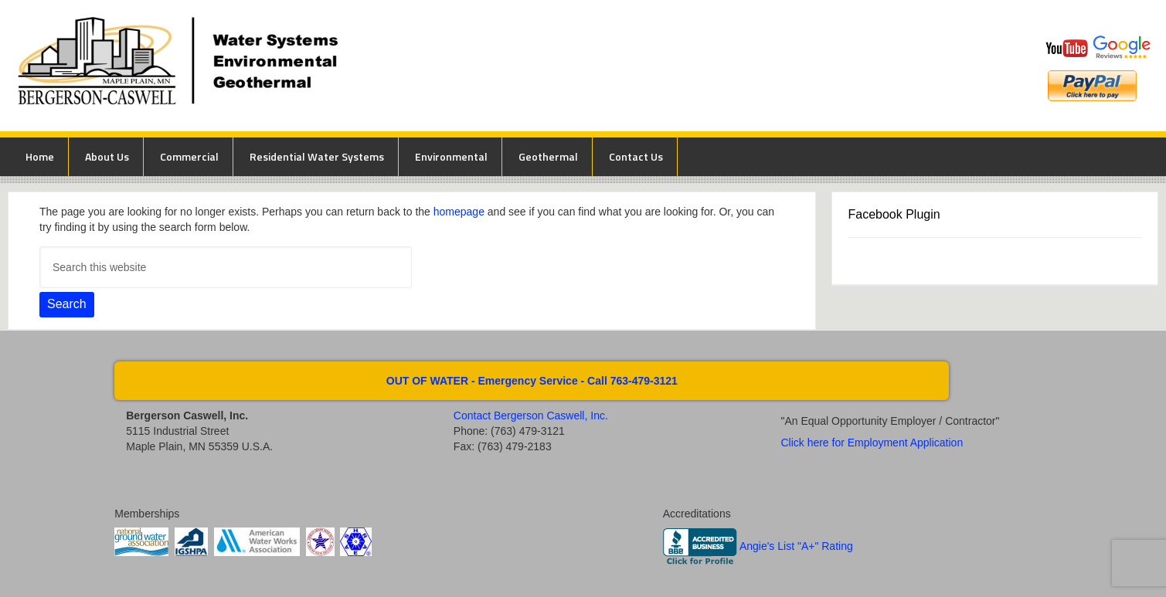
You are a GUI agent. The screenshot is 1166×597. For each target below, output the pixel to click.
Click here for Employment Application (871, 442)
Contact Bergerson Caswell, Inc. (531, 415)
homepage (458, 211)
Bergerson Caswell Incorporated (437, 65)
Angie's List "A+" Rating (796, 546)
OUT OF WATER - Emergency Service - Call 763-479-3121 (532, 381)
